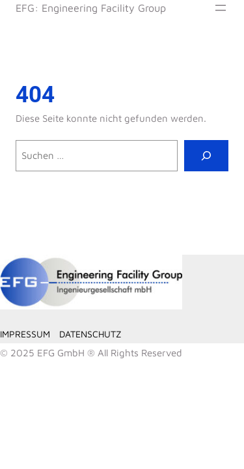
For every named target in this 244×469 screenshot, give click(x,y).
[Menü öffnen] (220, 8)
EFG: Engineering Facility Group (91, 7)
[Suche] (206, 155)
